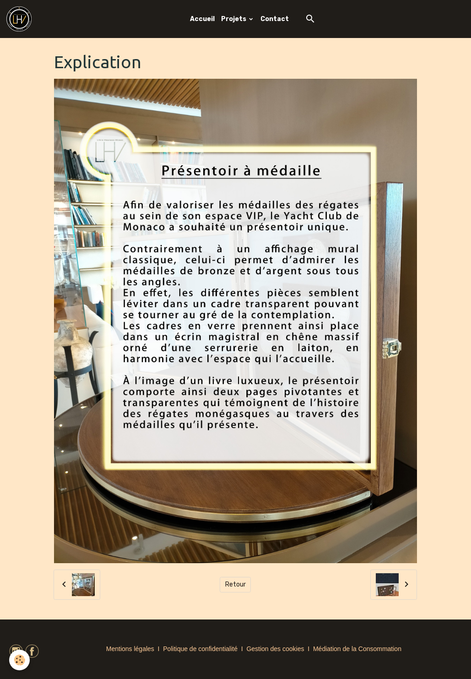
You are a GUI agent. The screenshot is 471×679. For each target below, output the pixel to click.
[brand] (20, 19)
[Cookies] (19, 660)
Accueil (202, 19)
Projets (234, 19)
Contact (274, 19)
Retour (235, 584)
